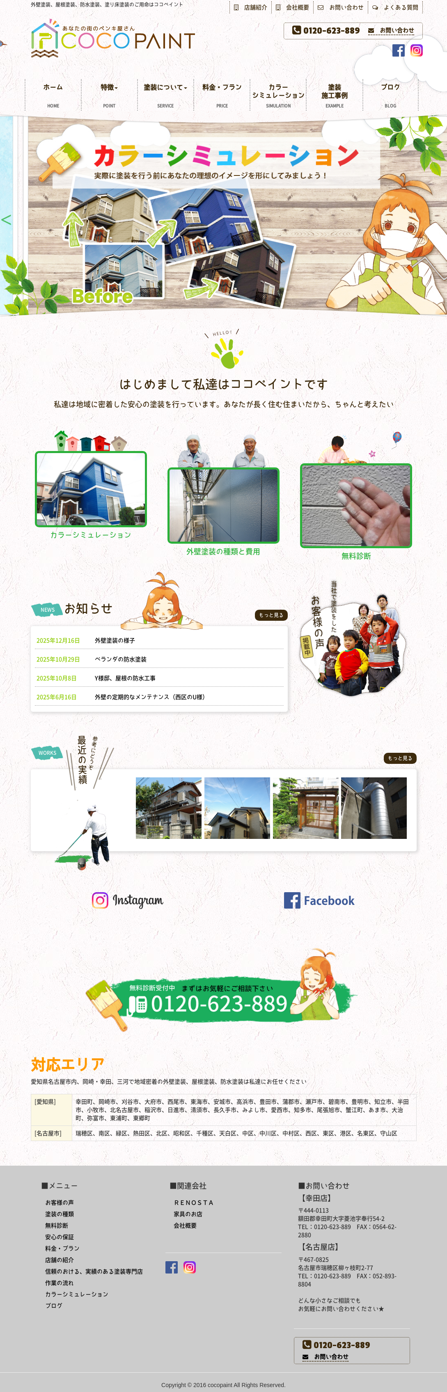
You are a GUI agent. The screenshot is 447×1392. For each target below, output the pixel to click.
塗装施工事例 (334, 97)
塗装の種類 (59, 1214)
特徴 (109, 97)
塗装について (165, 97)
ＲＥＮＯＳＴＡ (194, 1202)
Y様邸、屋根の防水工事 (125, 678)
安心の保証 (59, 1237)
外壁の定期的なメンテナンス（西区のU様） (151, 697)
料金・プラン (222, 97)
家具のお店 (188, 1214)
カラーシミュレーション (278, 97)
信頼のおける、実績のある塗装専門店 (94, 1271)
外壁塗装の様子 (115, 640)
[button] (319, 899)
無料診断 (56, 1225)
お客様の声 (59, 1202)
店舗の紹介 (59, 1260)
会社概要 (292, 7)
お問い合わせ (341, 7)
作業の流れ (59, 1283)
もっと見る (271, 615)
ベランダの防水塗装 (121, 659)
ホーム (53, 97)
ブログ (390, 97)
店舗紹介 (250, 7)
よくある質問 (395, 7)
